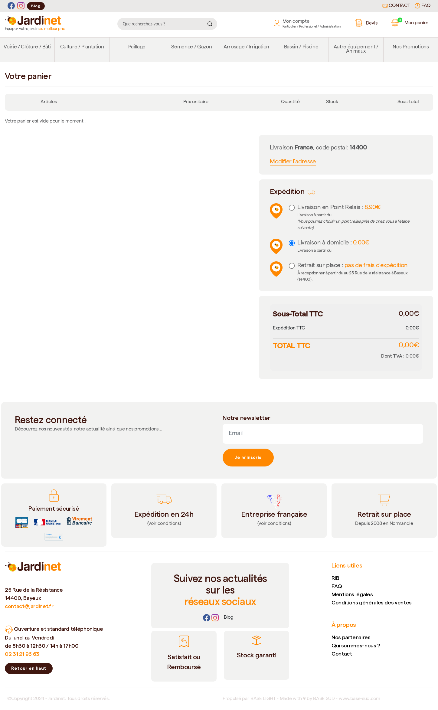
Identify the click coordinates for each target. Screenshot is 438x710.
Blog (36, 6)
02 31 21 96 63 (22, 654)
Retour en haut (28, 668)
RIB (335, 578)
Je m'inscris (248, 457)
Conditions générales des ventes (372, 602)
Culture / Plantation (82, 47)
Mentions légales (352, 594)
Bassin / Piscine (301, 47)
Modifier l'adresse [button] (293, 162)
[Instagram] (21, 6)
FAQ (422, 5)
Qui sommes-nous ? (356, 645)
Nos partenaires (351, 637)
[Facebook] (11, 6)
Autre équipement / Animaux (356, 49)
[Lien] (228, 617)
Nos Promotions (411, 47)
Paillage (136, 47)
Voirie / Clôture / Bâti (27, 47)
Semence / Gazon (191, 47)
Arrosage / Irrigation (246, 47)
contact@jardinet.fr (29, 606)
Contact (396, 6)
